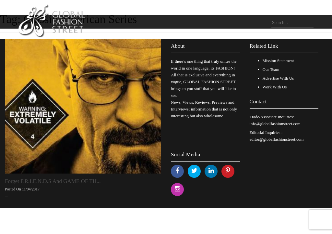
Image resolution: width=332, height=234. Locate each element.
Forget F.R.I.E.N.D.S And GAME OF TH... (53, 181)
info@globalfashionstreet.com (275, 123)
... (6, 195)
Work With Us (275, 86)
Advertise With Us (278, 78)
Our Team (271, 69)
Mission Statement (278, 60)
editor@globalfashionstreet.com (277, 139)
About (178, 46)
